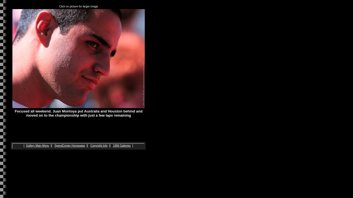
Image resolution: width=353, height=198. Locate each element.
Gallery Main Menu (37, 145)
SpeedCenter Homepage (70, 145)
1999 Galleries (121, 145)
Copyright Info (99, 145)
